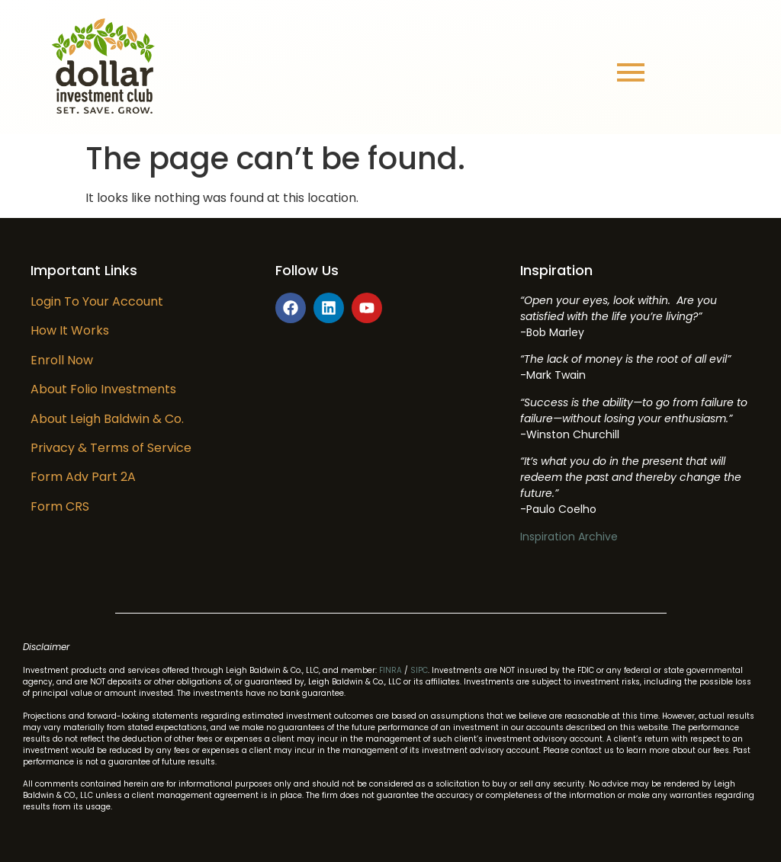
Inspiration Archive (569, 536)
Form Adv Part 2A (83, 476)
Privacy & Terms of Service (111, 448)
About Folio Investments (103, 389)
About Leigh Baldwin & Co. (107, 419)
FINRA (390, 670)
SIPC (419, 670)
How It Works (70, 330)
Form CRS (60, 506)
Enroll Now (62, 360)
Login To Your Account (97, 301)
